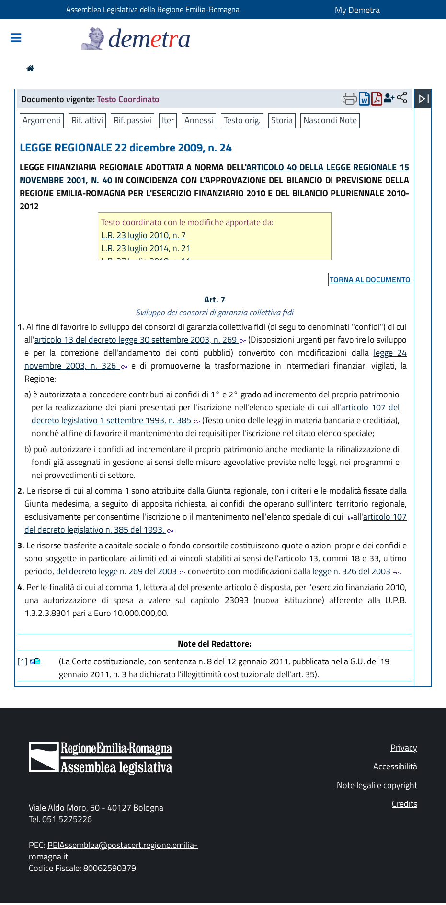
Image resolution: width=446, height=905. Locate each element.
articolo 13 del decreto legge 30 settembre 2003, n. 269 (140, 339)
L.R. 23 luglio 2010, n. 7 (143, 235)
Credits (404, 803)
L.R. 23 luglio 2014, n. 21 (146, 248)
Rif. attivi (87, 120)
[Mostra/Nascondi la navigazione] (16, 39)
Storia (282, 120)
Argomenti (42, 120)
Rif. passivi (132, 120)
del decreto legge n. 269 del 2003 (121, 571)
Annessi (198, 120)
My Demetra (357, 9)
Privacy (403, 747)
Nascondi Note (330, 120)
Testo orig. (242, 120)
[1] (23, 661)
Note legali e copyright (377, 784)
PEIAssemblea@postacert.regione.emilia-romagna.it (113, 850)
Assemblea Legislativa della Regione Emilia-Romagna (153, 9)
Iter (168, 120)
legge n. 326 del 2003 (356, 571)
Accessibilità (395, 766)
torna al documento (370, 279)
